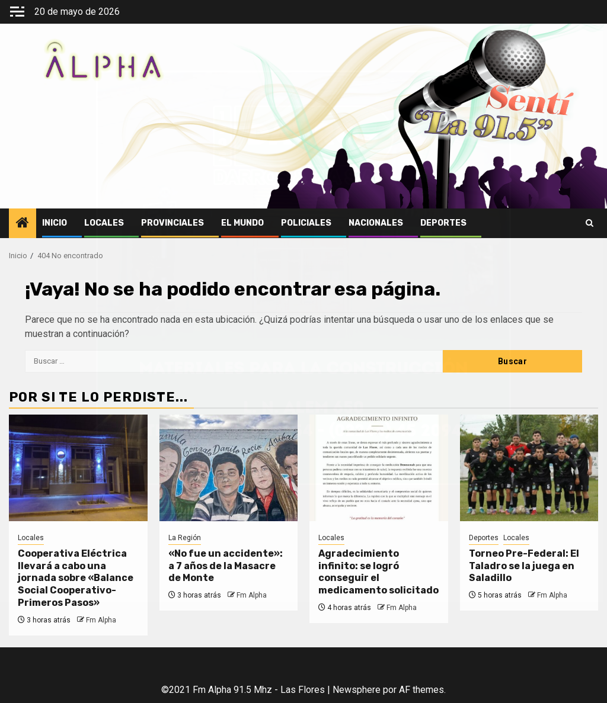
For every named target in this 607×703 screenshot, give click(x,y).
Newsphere (357, 689)
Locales (104, 223)
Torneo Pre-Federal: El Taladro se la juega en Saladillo (524, 566)
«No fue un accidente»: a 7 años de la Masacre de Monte (225, 566)
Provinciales (172, 223)
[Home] (22, 224)
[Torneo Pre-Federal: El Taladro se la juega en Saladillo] (529, 468)
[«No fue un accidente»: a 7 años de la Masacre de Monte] (228, 468)
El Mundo (242, 223)
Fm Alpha (101, 620)
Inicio (54, 223)
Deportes (443, 223)
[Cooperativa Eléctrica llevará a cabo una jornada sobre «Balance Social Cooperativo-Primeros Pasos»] (78, 468)
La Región (184, 538)
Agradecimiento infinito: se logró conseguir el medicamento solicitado (378, 572)
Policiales (306, 223)
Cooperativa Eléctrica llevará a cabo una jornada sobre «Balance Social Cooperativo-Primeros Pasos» (75, 578)
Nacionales (376, 223)
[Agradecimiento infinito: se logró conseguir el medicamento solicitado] (378, 468)
